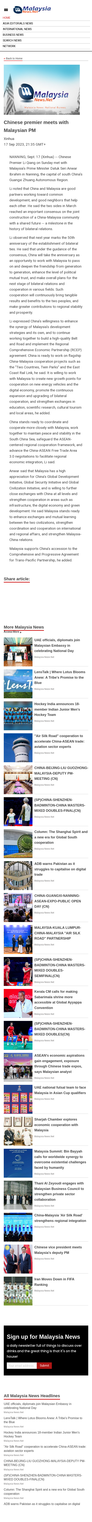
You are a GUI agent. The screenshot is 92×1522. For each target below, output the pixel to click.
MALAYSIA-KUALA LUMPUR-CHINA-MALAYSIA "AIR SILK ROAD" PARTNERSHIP (57, 933)
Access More (11, 631)
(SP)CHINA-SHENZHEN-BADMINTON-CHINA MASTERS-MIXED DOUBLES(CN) (59, 1029)
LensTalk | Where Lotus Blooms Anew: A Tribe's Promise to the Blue (59, 677)
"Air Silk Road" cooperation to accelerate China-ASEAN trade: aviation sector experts (59, 741)
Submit (44, 1365)
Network (9, 46)
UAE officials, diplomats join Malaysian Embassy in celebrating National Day (57, 645)
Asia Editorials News (18, 23)
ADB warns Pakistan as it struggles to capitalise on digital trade (60, 869)
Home (6, 17)
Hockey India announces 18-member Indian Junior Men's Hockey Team (57, 709)
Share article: (17, 579)
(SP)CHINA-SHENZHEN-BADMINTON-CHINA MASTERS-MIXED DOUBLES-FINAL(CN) (59, 805)
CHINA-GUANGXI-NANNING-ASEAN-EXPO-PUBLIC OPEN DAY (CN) (57, 901)
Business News (13, 34)
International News (17, 29)
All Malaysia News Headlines (32, 1395)
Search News (12, 40)
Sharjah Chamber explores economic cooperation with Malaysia (56, 1125)
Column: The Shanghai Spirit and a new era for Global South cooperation (61, 837)
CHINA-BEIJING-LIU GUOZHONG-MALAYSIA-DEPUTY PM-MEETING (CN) (61, 773)
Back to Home (13, 59)
